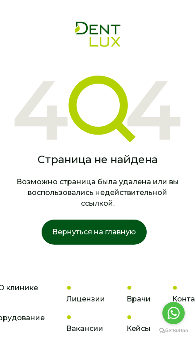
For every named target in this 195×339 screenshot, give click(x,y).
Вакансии (84, 328)
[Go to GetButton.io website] (173, 330)
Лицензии (85, 299)
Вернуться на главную (94, 232)
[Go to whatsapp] (173, 313)
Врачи (139, 299)
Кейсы (139, 328)
